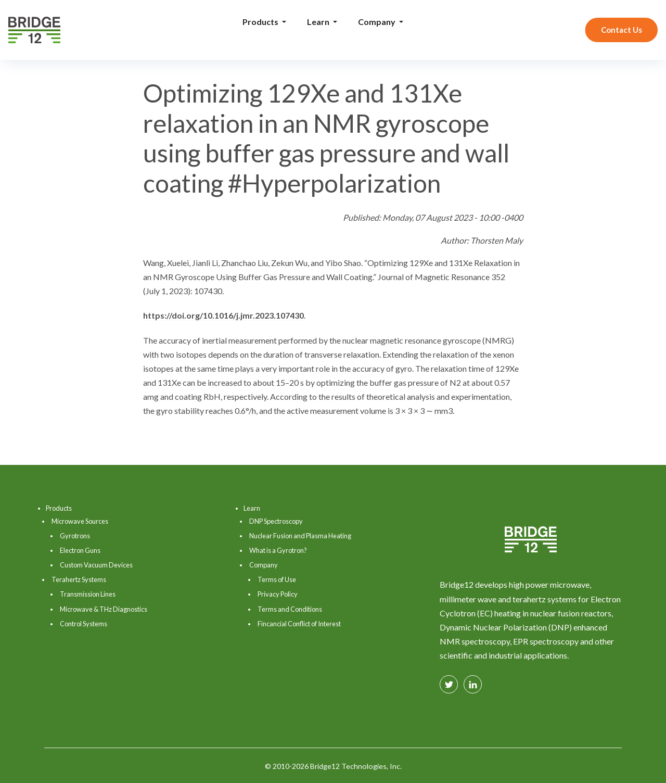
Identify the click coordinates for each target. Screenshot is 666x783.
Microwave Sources (80, 521)
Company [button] (377, 22)
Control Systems (83, 624)
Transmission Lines (88, 594)
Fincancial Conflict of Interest (299, 624)
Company (263, 565)
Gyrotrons (75, 536)
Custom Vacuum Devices (96, 565)
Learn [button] (319, 22)
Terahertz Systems (79, 579)
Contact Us (621, 29)
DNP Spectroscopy (276, 521)
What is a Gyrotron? (278, 550)
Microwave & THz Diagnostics (103, 609)
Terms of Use (277, 579)
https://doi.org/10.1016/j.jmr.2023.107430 (223, 315)
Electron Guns (80, 550)
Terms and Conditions (290, 609)
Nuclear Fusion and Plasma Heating (300, 536)
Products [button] (261, 22)
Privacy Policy (278, 594)
